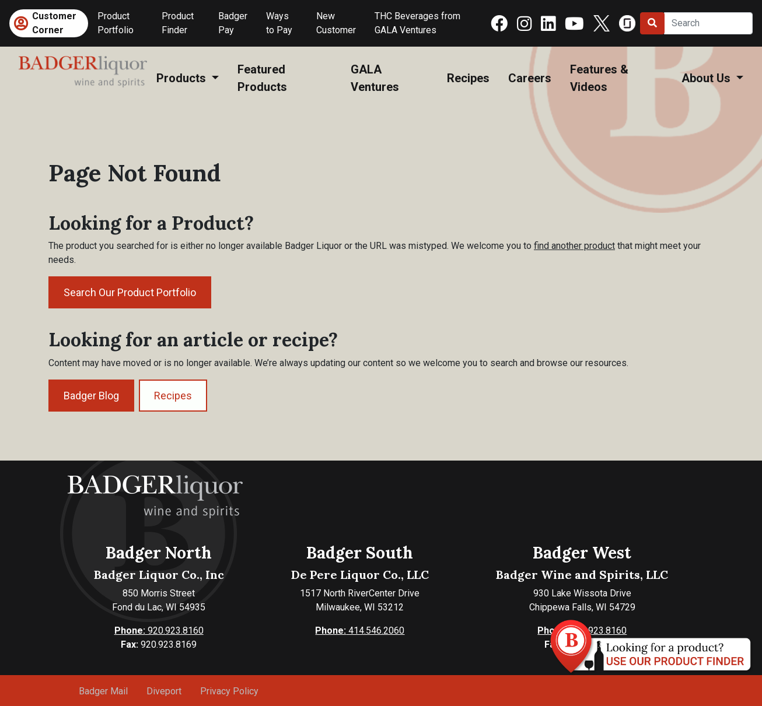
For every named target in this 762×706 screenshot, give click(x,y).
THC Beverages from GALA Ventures (417, 23)
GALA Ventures (375, 78)
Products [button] (182, 78)
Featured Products (262, 78)
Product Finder (178, 23)
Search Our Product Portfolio (130, 292)
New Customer (336, 23)
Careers (529, 78)
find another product (574, 245)
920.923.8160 (159, 630)
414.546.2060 (359, 630)
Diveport (163, 691)
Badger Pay (232, 23)
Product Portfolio (115, 23)
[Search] (708, 23)
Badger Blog (91, 395)
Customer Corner (54, 23)
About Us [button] (707, 78)
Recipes (468, 78)
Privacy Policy (229, 691)
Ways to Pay (279, 23)
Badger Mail (103, 691)
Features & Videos (599, 78)
